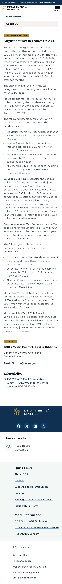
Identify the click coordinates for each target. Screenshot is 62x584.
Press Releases (14, 16)
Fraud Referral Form (26, 506)
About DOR (13, 23)
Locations (21, 493)
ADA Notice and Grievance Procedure (37, 527)
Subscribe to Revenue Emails (32, 487)
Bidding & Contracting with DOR (34, 499)
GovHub (41, 566)
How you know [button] (45, 2)
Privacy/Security (21, 561)
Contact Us (21, 450)
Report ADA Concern (27, 534)
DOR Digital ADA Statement (31, 521)
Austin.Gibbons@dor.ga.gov (20, 363)
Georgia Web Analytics (24, 578)
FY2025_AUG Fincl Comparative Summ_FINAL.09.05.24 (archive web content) (27, 383)
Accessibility (19, 555)
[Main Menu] (56, 8)
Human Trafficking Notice (25, 572)
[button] (53, 24)
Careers (19, 480)
